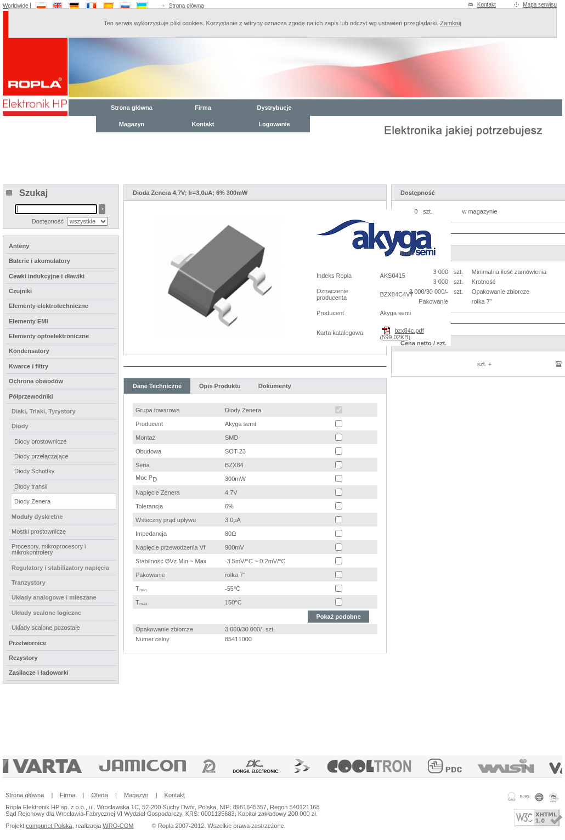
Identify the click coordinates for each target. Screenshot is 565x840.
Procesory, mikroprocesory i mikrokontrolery (49, 549)
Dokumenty (274, 386)
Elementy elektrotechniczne (48, 306)
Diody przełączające (41, 456)
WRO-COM (118, 825)
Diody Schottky (34, 471)
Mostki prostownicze (39, 531)
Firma (203, 107)
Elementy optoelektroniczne (49, 336)
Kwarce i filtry (28, 366)
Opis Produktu (220, 386)
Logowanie (274, 124)
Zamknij (450, 23)
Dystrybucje (274, 107)
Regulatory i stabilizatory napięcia (60, 567)
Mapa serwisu (540, 5)
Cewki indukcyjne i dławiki (46, 276)
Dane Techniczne (157, 386)
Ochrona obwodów (36, 381)
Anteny (19, 246)
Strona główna (186, 6)
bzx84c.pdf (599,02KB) (401, 333)
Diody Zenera (32, 501)
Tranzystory (29, 582)
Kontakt (486, 5)
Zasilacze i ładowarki (39, 672)
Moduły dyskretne (37, 516)
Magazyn (131, 124)
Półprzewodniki (31, 396)
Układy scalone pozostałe (46, 627)
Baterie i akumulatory (39, 260)
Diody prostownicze (40, 441)
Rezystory (23, 657)
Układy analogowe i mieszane (54, 597)
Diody (20, 426)
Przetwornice (27, 643)
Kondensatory (29, 351)
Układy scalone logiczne (46, 612)
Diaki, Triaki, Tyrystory (44, 411)
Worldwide (16, 6)
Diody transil (31, 486)
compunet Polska (49, 825)
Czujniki (20, 291)
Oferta (99, 795)
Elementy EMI (28, 321)
